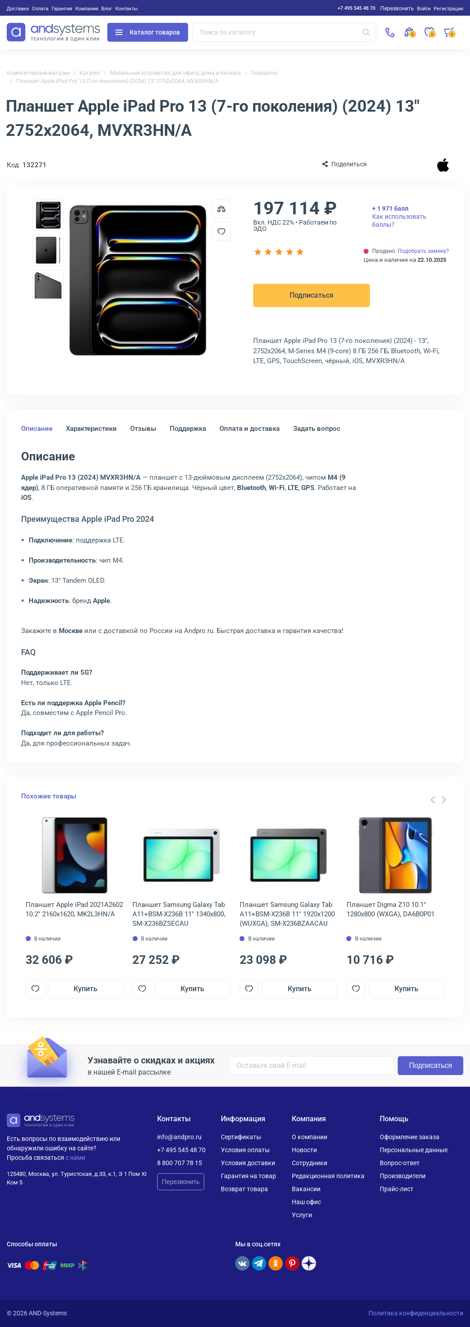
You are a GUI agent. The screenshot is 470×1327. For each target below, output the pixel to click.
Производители (403, 1176)
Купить (85, 988)
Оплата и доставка (250, 429)
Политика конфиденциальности (416, 1313)
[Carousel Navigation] (438, 799)
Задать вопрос (316, 429)
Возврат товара (244, 1189)
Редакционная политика (328, 1176)
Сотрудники (309, 1163)
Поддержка (188, 429)
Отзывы (143, 429)
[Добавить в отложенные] (221, 231)
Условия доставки (248, 1163)
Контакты (126, 8)
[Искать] (366, 32)
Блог (106, 8)
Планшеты (264, 73)
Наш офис (306, 1202)
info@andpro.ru (179, 1137)
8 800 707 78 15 (179, 1163)
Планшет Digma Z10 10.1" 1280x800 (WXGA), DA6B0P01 (391, 909)
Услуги (302, 1215)
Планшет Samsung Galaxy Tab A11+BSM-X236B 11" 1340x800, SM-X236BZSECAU (178, 914)
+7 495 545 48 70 (356, 8)
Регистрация (448, 8)
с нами (75, 1157)
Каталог (90, 73)
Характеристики (91, 429)
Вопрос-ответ (400, 1163)
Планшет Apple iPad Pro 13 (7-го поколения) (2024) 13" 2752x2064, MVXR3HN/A (117, 81)
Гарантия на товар (248, 1176)
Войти (423, 8)
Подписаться (312, 295)
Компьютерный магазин (38, 73)
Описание (37, 429)
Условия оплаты (245, 1150)
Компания (86, 8)
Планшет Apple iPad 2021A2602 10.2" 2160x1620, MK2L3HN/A (74, 909)
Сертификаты (241, 1137)
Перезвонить (181, 1181)
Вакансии (306, 1189)
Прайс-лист (396, 1189)
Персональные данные (414, 1150)
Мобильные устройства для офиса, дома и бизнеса (175, 73)
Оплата (40, 8)
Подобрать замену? (423, 251)
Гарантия (62, 8)
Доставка (18, 8)
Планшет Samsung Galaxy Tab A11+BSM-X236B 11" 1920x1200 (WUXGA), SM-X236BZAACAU (287, 914)
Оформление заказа (409, 1137)
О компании (309, 1137)
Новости (304, 1150)
